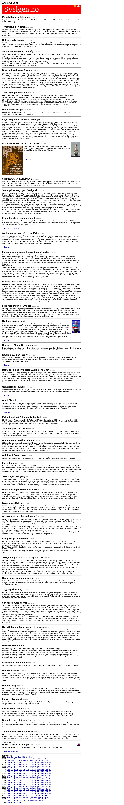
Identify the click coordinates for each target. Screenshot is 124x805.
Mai (20, 759)
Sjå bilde (7, 412)
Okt (23, 757)
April (16, 761)
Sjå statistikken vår (11, 751)
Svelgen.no (20, 9)
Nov (27, 757)
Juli (12, 757)
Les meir (7, 247)
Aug (15, 757)
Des (30, 757)
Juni (8, 757)
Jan (8, 759)
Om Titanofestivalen (11, 228)
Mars (16, 759)
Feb (12, 759)
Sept (19, 757)
